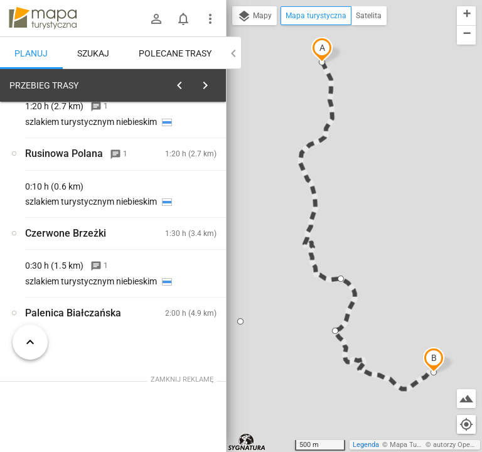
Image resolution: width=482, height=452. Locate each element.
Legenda (366, 445)
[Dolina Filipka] (68, 261)
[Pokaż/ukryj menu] (210, 19)
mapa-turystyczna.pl (42, 18)
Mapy (254, 16)
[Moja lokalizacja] (466, 424)
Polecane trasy (175, 53)
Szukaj (93, 53)
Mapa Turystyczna (418, 445)
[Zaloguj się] (156, 19)
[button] (322, 49)
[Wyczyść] (215, 82)
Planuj (31, 53)
